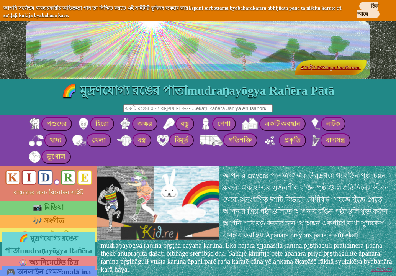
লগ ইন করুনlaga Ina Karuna (331, 67)
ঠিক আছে (367, 10)
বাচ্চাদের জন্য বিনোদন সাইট (48, 192)
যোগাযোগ (381, 269)
